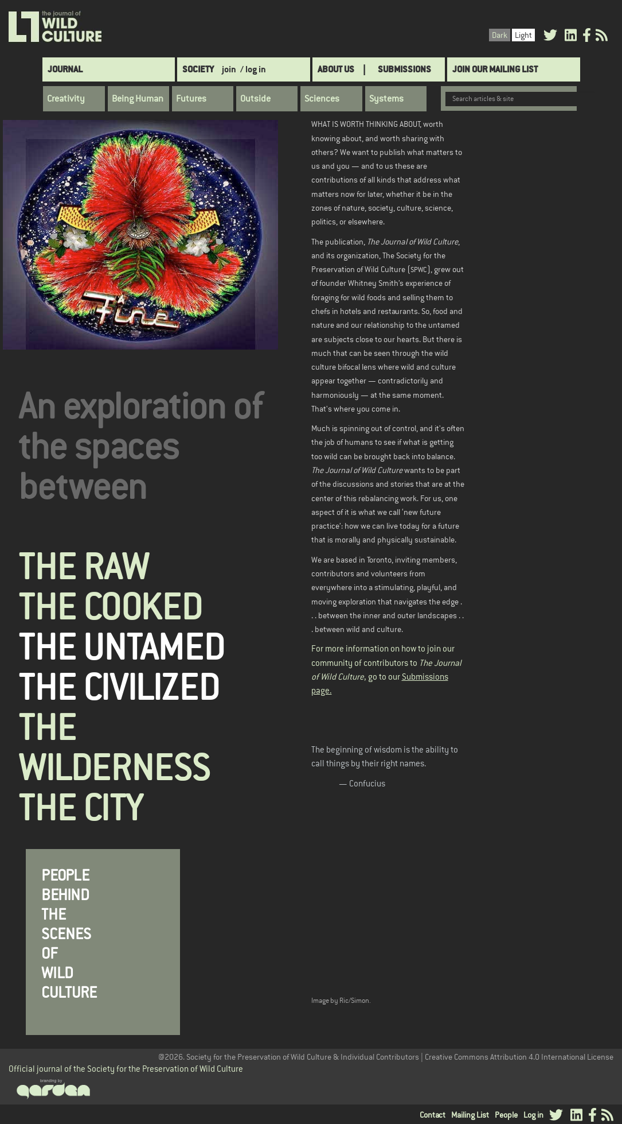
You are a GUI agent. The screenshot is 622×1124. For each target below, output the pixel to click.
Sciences (321, 98)
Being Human (137, 98)
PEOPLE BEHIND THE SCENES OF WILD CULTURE (69, 934)
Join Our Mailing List (495, 69)
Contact (432, 1115)
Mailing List (470, 1115)
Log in (533, 1115)
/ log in (253, 69)
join (229, 69)
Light (523, 35)
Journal (65, 69)
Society (198, 69)
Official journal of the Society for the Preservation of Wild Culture (126, 1068)
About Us (336, 69)
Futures (191, 98)
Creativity (66, 98)
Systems (386, 98)
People (506, 1115)
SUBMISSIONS (404, 69)
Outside (255, 98)
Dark (499, 35)
